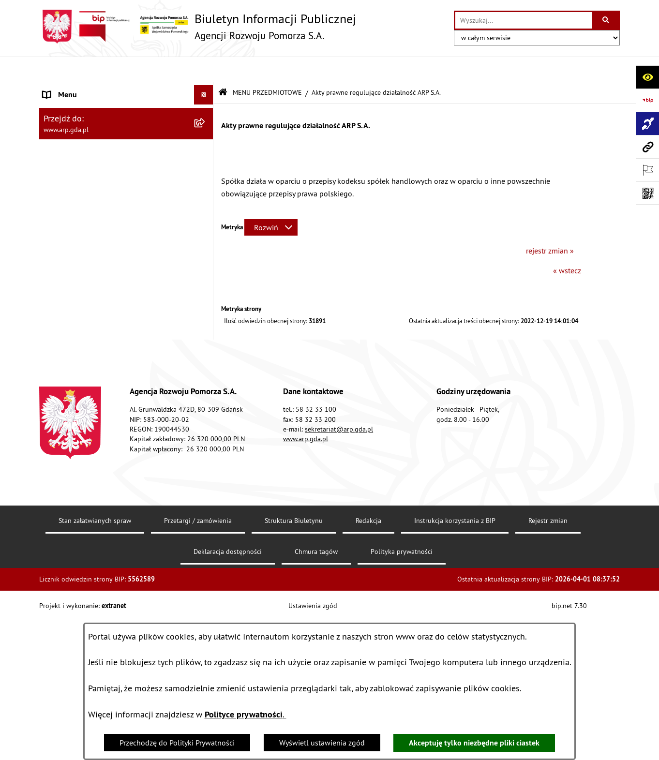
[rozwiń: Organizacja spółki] (205, 242)
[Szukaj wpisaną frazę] (606, 20)
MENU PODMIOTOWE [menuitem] (78, 89)
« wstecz (567, 245)
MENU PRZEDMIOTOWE (267, 66)
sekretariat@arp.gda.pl (339, 597)
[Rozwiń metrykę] (271, 202)
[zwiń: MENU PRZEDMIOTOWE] (205, 165)
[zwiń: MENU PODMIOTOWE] (205, 89)
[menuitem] (126, 114)
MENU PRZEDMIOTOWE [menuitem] (82, 165)
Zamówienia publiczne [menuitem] (80, 444)
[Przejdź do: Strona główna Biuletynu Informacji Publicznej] (222, 67)
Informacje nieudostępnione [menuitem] (89, 464)
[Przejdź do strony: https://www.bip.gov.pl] (647, 100)
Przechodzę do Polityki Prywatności (177, 742)
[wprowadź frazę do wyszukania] (523, 20)
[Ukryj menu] (203, 69)
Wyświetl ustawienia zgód (322, 742)
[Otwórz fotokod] (647, 193)
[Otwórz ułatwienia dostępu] (647, 77)
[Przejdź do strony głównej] (197, 27)
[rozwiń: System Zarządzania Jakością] (205, 367)
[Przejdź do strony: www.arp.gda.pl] (647, 146)
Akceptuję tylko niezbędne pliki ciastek (474, 743)
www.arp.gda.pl (305, 607)
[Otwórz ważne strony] (647, 169)
